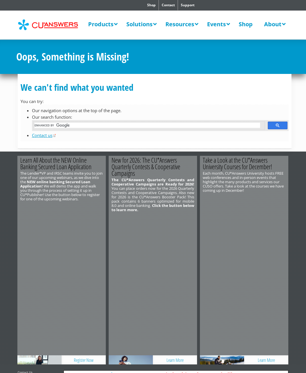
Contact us (42, 135)
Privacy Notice (47, 244)
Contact (168, 5)
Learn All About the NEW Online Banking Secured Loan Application (56, 163)
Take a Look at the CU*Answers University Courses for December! (237, 163)
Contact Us (25, 231)
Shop (151, 5)
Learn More (175, 219)
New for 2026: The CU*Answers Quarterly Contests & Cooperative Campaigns (146, 167)
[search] (147, 125)
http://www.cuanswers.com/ (37, 235)
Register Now (84, 219)
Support (187, 5)
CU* (52, 25)
